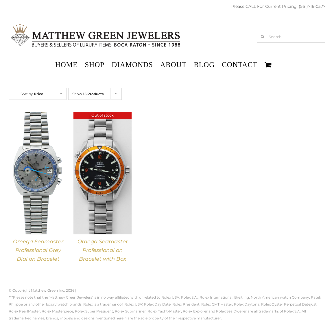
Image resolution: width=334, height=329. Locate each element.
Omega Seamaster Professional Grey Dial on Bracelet (38, 250)
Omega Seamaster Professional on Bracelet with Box (102, 250)
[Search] (262, 37)
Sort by (32, 94)
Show (88, 94)
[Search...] (291, 37)
